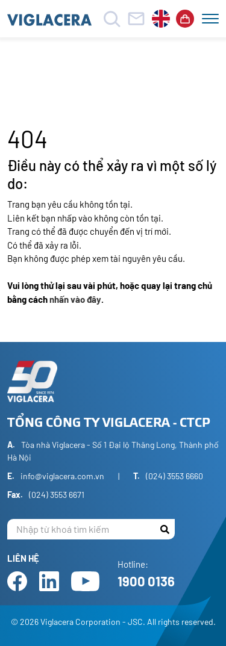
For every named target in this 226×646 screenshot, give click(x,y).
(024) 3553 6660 (174, 476)
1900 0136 (146, 581)
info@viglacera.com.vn (62, 476)
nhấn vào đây (75, 299)
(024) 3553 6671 (56, 494)
